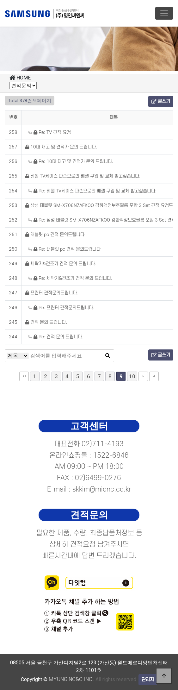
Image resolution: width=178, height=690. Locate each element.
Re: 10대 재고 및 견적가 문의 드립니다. (70, 161)
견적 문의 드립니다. (46, 322)
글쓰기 (160, 101)
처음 (24, 376)
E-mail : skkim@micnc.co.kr (89, 489)
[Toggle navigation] (164, 13)
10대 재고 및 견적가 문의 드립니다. (61, 147)
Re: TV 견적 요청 (49, 132)
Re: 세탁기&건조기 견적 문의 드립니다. (70, 278)
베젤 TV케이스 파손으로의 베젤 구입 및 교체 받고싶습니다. (82, 176)
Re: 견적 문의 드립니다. (55, 337)
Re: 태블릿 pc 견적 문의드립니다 (64, 249)
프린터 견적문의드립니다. (51, 293)
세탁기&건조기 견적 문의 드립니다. (60, 264)
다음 (143, 376)
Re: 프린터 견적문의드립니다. (61, 307)
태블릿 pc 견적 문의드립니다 (54, 234)
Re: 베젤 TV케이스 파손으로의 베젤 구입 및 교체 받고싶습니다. (92, 191)
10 (132, 376)
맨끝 (154, 376)
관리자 (148, 679)
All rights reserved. (93, 679)
